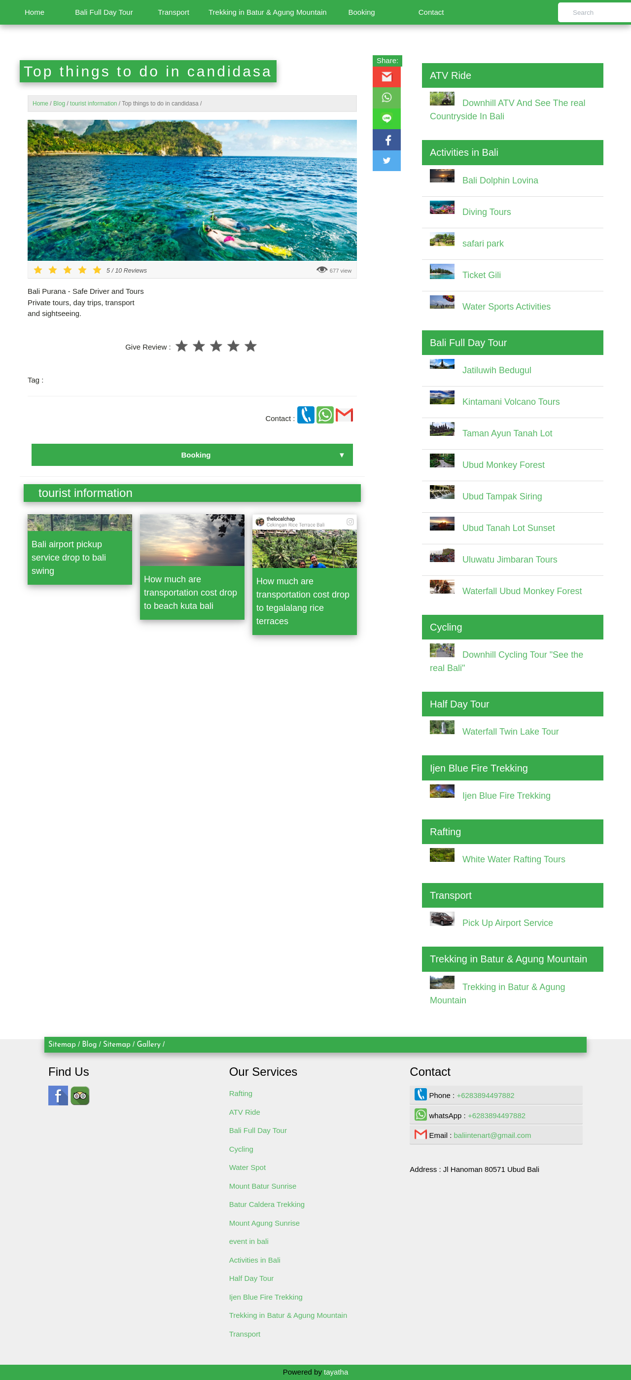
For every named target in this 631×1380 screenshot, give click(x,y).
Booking (361, 12)
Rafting (241, 1093)
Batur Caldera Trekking (267, 1204)
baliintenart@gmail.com (492, 1135)
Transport (173, 12)
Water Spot (247, 1167)
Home (34, 12)
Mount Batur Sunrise (263, 1186)
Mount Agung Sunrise (264, 1223)
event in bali (249, 1241)
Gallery (149, 1045)
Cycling (241, 1149)
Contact (431, 12)
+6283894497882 (485, 1095)
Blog (89, 1045)
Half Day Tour (251, 1278)
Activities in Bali (254, 1260)
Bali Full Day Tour (104, 12)
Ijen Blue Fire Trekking (266, 1297)
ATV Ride (244, 1112)
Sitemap (62, 1045)
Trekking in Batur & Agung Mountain (268, 12)
